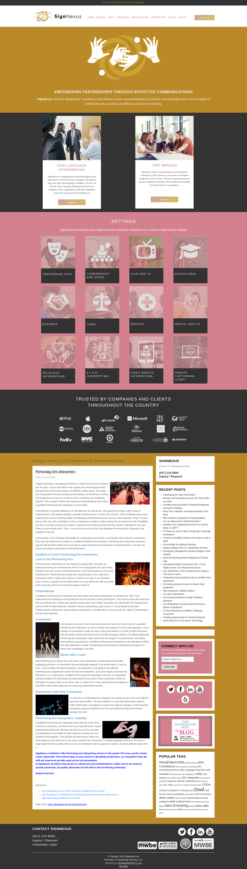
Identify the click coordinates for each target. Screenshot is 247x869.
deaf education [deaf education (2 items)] (180, 798)
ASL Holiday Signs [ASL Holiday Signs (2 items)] (174, 778)
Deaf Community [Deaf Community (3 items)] (203, 794)
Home (91, 17)
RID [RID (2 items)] (202, 810)
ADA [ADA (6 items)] (180, 762)
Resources (123, 17)
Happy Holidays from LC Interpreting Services (185, 547)
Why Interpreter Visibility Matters (179, 591)
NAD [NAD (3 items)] (180, 809)
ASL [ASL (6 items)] (199, 774)
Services (101, 17)
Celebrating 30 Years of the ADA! (179, 495)
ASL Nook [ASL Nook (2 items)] (201, 781)
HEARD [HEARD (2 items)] (192, 806)
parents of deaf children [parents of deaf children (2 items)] (191, 810)
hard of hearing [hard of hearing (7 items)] (176, 806)
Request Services (45, 773)
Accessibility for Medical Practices (179, 544)
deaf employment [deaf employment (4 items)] (180, 801)
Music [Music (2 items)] (175, 810)
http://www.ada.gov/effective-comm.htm (61, 798)
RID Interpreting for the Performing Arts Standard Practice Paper (73, 791)
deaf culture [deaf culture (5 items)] (167, 797)
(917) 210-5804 (168, 472)
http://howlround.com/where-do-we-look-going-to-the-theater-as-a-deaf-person (80, 794)
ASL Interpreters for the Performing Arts (67, 804)
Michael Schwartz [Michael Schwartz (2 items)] (165, 810)
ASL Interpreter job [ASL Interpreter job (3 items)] (171, 781)
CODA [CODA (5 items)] (206, 784)
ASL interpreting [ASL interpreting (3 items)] (189, 781)
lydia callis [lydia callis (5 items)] (202, 805)
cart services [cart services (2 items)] (177, 785)
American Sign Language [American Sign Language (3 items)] (182, 770)
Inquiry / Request (170, 476)
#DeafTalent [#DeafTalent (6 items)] (168, 762)
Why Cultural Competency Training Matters (184, 518)
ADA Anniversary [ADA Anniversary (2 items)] (191, 763)
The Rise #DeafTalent (173, 594)
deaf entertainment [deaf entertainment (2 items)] (198, 802)
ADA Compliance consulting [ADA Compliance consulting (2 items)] (185, 767)
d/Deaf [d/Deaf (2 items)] (191, 790)
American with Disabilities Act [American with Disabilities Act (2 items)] (185, 774)
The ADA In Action (172, 574)
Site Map (123, 866)
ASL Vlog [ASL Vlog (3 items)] (167, 785)
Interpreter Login (44, 844)
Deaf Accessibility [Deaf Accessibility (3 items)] (175, 794)
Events (172, 17)
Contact (182, 17)
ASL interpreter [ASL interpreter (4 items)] (190, 777)
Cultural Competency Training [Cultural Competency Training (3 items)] (173, 790)
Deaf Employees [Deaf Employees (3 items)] (195, 798)
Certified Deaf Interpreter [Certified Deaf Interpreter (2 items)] (192, 785)
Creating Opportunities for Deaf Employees (184, 617)
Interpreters (158, 17)
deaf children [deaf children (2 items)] (189, 794)
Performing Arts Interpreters (55, 471)
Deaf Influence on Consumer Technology (183, 620)
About (111, 17)
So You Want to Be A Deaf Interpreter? (182, 521)
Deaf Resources (140, 17)
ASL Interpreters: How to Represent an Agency (186, 571)
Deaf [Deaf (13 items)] (199, 789)
